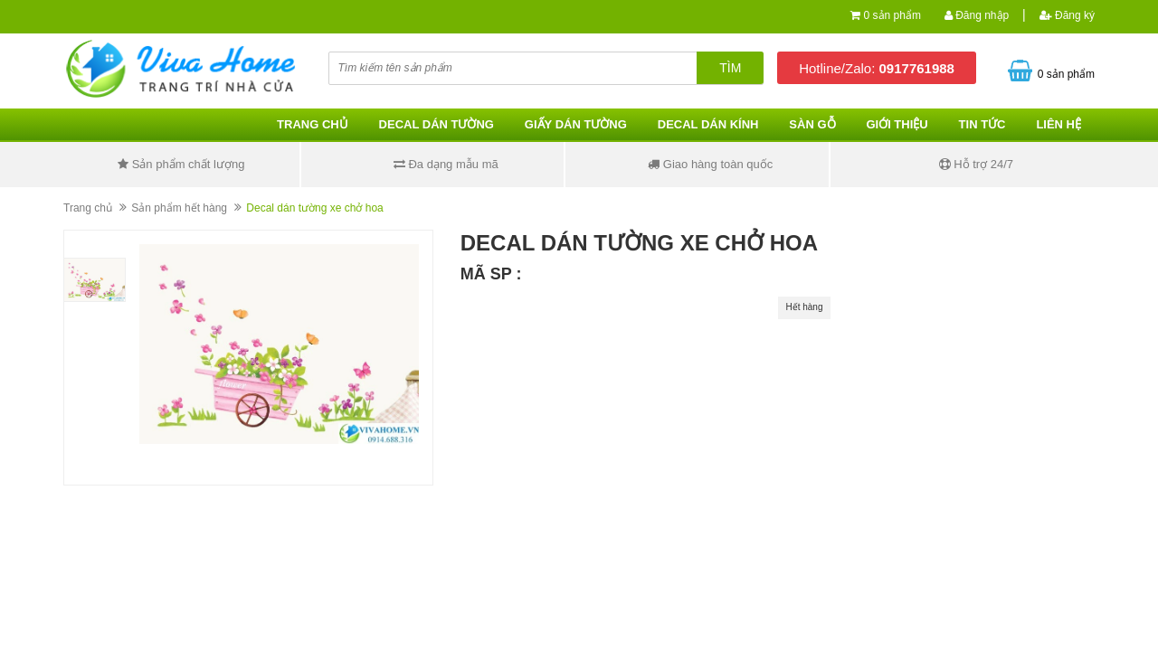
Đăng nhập (976, 15)
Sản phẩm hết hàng (179, 208)
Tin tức (982, 124)
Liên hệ (1058, 124)
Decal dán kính (708, 124)
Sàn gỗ (812, 124)
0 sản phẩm (892, 15)
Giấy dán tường (576, 124)
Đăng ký (1067, 15)
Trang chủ (312, 124)
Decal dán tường (436, 124)
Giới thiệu (896, 124)
